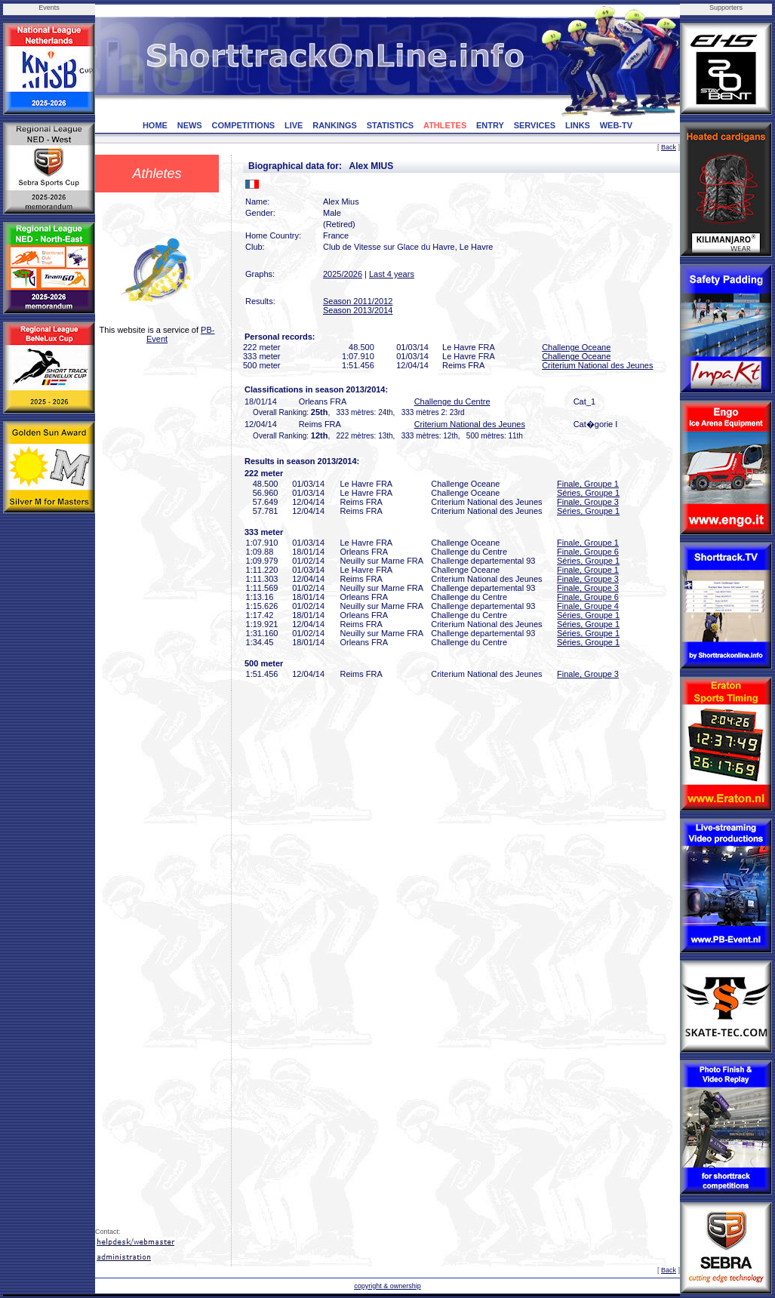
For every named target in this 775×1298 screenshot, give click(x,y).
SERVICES (534, 125)
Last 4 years (391, 273)
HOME (155, 125)
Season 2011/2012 (357, 301)
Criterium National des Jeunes (597, 365)
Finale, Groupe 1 (588, 483)
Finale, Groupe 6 (588, 551)
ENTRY (490, 125)
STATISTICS (390, 125)
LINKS (577, 125)
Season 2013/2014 (357, 310)
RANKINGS (334, 125)
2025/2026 (342, 273)
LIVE (293, 125)
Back (668, 147)
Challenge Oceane (576, 347)
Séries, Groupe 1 (588, 492)
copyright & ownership (387, 1286)
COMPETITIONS (243, 125)
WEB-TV (616, 125)
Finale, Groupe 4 (588, 606)
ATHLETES (444, 125)
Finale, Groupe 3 (588, 501)
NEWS (189, 125)
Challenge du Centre (452, 401)
